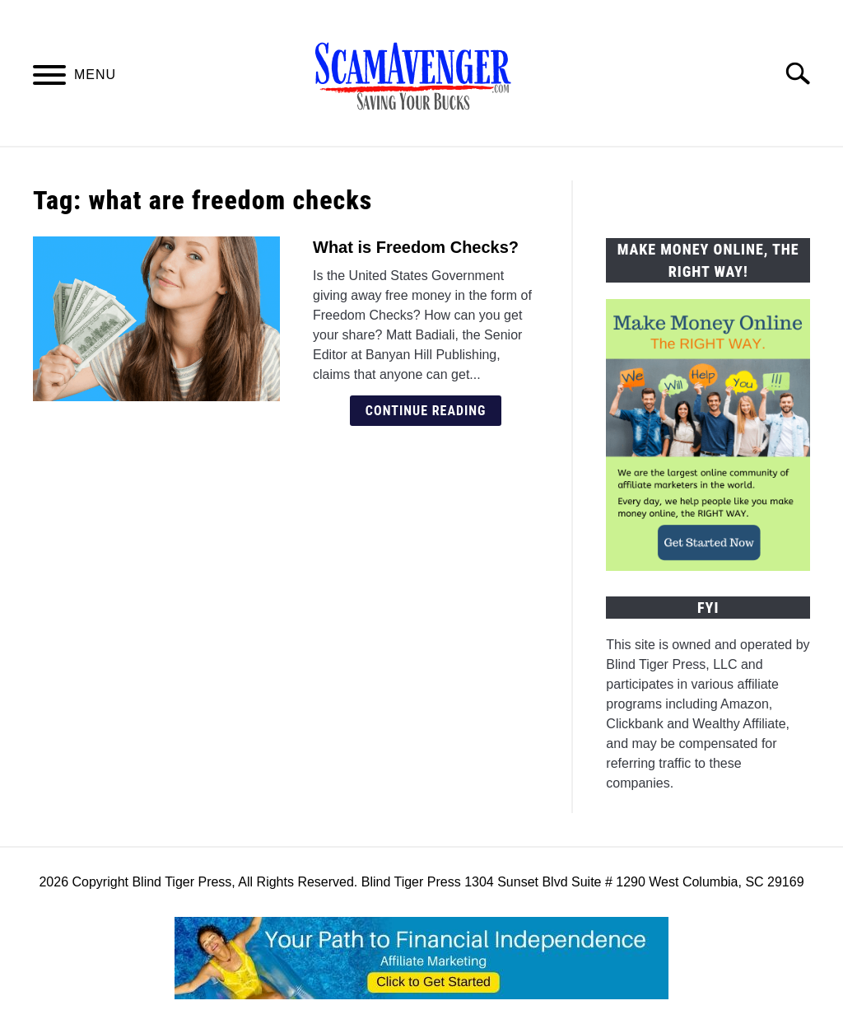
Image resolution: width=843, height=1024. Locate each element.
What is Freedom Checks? (416, 247)
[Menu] (49, 78)
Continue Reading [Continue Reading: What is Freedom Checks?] (426, 410)
